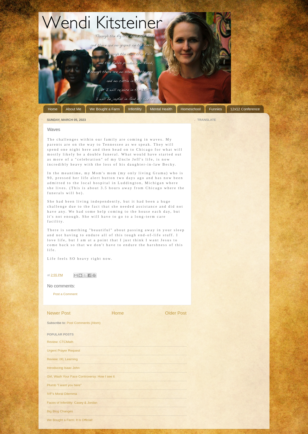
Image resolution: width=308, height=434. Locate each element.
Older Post (175, 313)
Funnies (215, 109)
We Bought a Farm (105, 109)
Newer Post (59, 313)
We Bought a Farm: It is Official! (70, 420)
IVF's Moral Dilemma (62, 394)
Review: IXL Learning (62, 359)
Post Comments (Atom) (84, 323)
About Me (73, 109)
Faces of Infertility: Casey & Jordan (72, 402)
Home (53, 109)
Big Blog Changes (60, 411)
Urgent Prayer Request (63, 350)
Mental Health (161, 109)
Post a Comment (65, 294)
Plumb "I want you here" (64, 385)
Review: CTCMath (60, 342)
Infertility (135, 109)
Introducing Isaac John (63, 368)
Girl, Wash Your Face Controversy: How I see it (81, 376)
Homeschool (191, 109)
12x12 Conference (245, 109)
